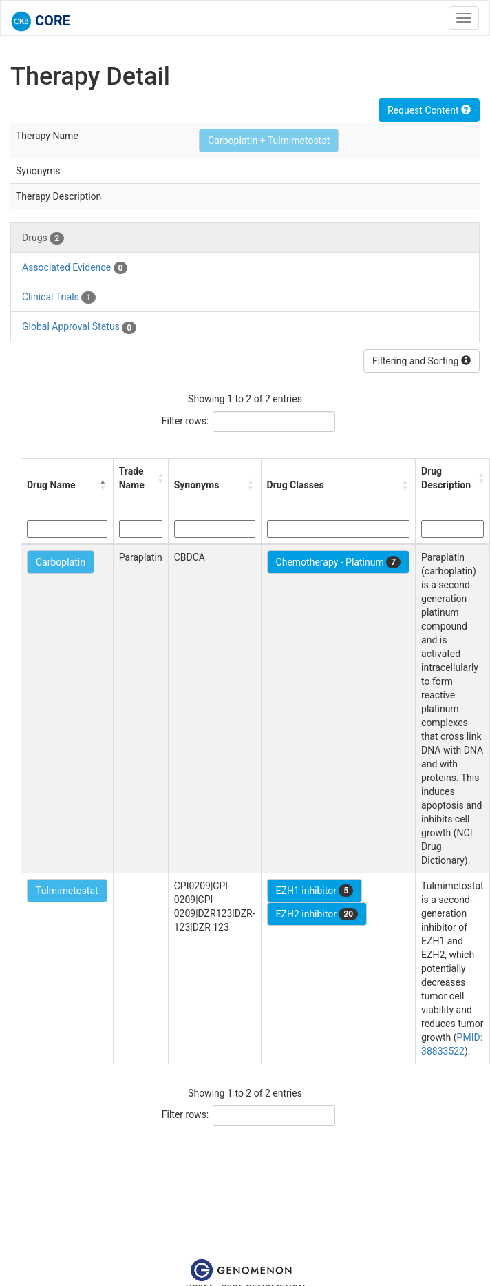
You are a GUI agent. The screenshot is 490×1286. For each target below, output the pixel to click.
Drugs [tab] (43, 238)
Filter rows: (185, 420)
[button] (103, 485)
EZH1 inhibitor (315, 890)
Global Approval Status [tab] (79, 327)
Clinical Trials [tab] (59, 297)
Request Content (429, 110)
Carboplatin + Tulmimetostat (269, 140)
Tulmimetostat (67, 890)
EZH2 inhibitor (317, 914)
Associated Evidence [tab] (74, 268)
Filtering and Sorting (421, 360)
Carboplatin (60, 562)
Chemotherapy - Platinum (338, 562)
